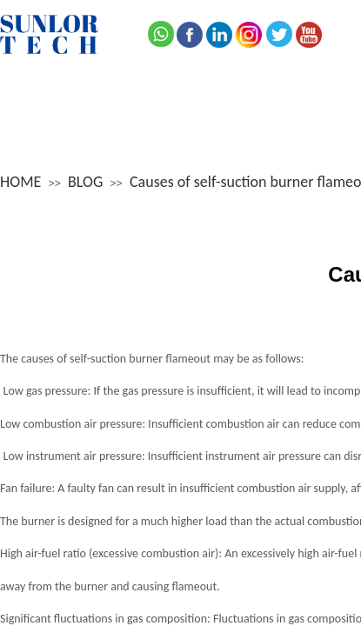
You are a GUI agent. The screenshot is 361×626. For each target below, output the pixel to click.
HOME (20, 181)
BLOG (85, 181)
